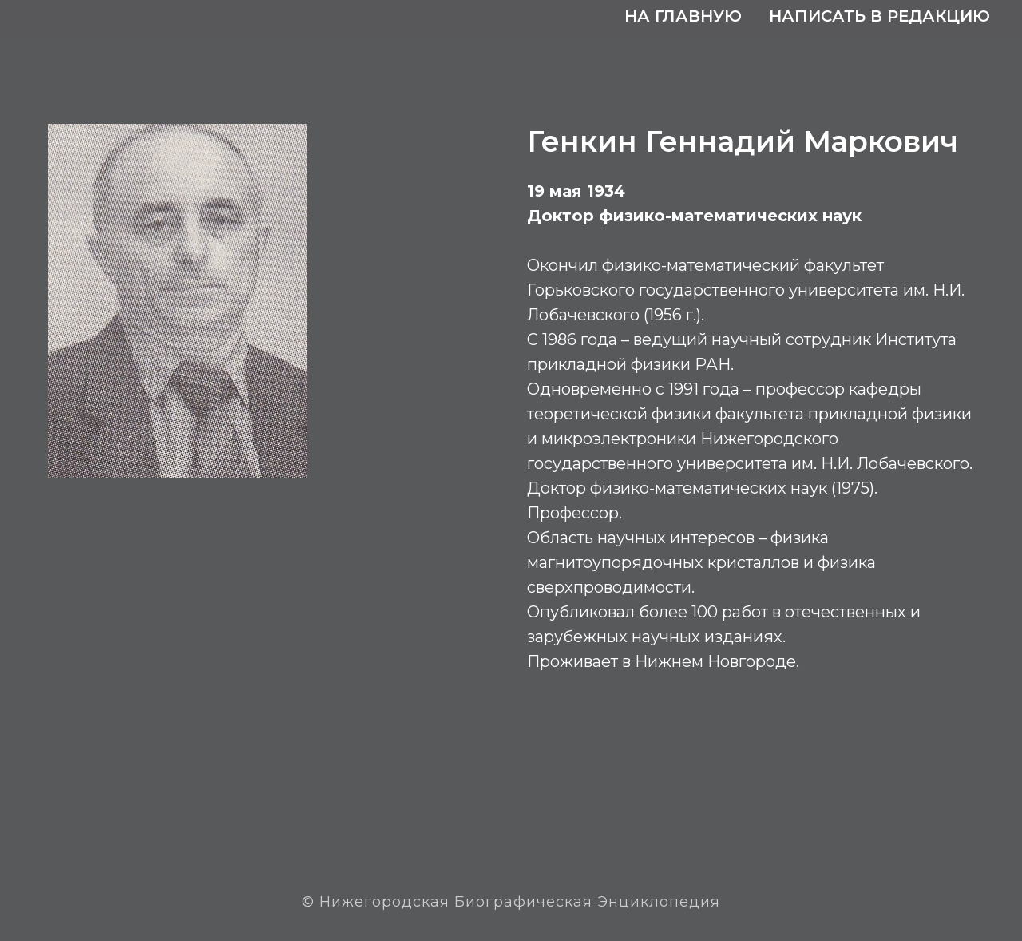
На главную (683, 16)
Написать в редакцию (879, 16)
